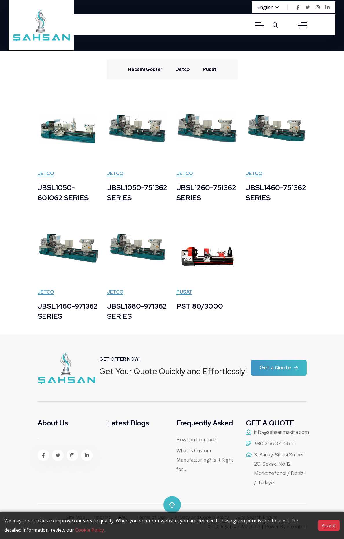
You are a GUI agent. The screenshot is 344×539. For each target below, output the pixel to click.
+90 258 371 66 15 (275, 443)
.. (38, 439)
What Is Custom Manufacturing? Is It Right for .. (204, 459)
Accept (329, 525)
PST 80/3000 (199, 306)
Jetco (46, 173)
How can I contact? (196, 439)
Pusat (184, 292)
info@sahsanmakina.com (281, 432)
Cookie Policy (89, 530)
